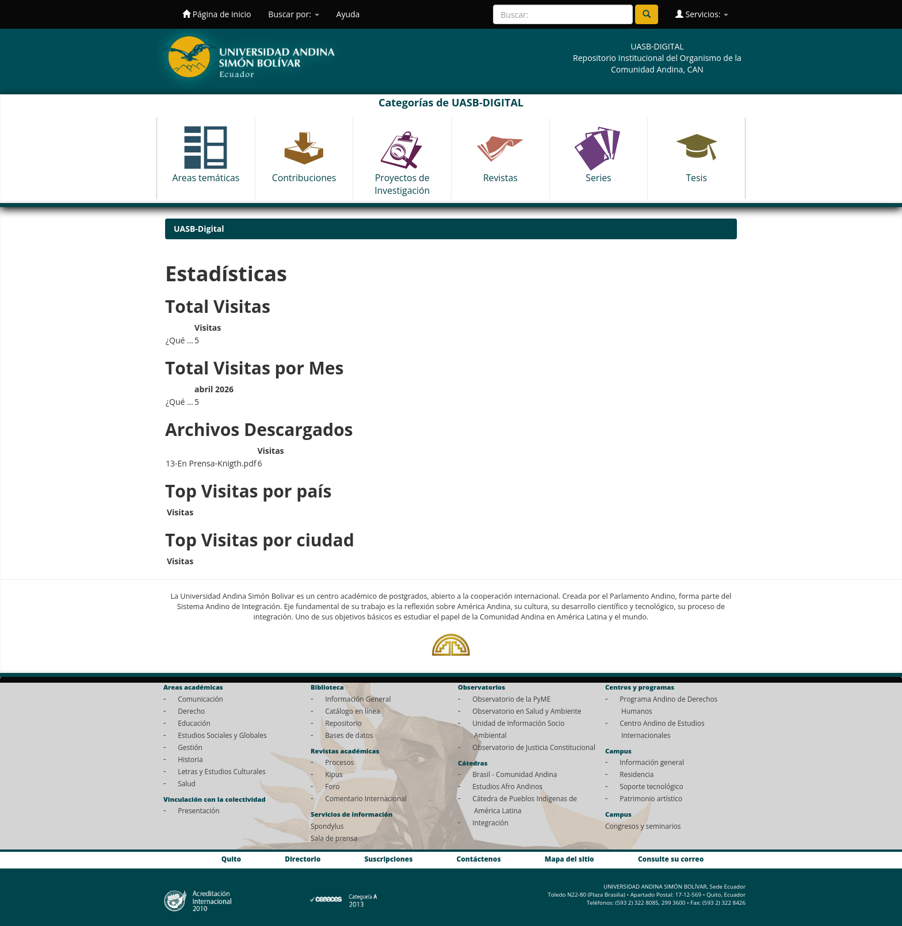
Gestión (190, 747)
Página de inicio (216, 14)
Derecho (191, 710)
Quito (231, 858)
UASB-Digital (199, 228)
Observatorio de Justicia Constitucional (533, 747)
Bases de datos (349, 735)
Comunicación (200, 698)
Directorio (302, 858)
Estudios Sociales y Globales (222, 735)
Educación (194, 723)
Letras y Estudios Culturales (222, 771)
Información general (652, 762)
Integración (490, 822)
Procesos (339, 762)
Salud (187, 783)
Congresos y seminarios (643, 826)
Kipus (334, 774)
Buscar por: (293, 14)
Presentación (198, 810)
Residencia (636, 774)
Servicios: (701, 14)
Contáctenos (479, 858)
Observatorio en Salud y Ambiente (526, 710)
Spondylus (327, 826)
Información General (358, 698)
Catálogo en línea (352, 710)
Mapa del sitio (569, 858)
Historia (190, 759)
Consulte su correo (671, 858)
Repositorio (343, 723)
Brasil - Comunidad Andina (514, 774)
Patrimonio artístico (651, 798)
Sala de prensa (334, 838)
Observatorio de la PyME (511, 698)
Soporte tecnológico (651, 786)
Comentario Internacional (366, 798)
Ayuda (348, 14)
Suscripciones (388, 858)
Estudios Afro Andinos (507, 786)
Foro (332, 786)
